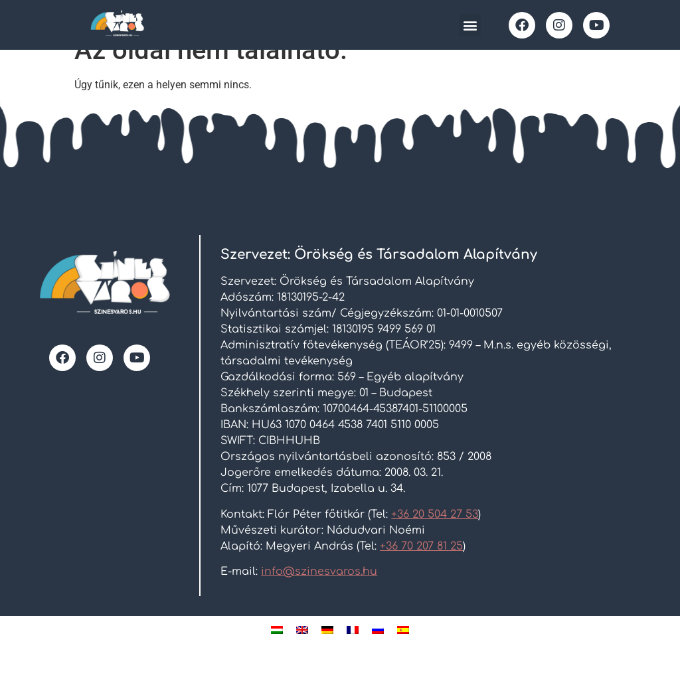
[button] (470, 25)
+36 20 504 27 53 (434, 535)
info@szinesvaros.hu (319, 593)
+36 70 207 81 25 (421, 567)
